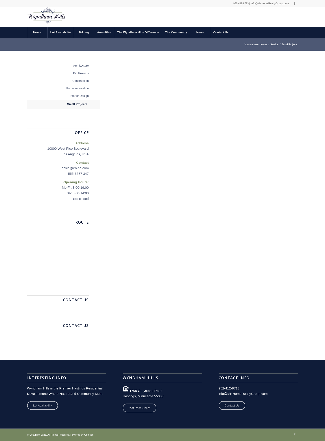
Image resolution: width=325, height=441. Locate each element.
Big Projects (81, 73)
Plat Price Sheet (139, 408)
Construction (80, 80)
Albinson (88, 434)
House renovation (77, 88)
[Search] (288, 32)
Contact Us (232, 405)
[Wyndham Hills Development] (46, 17)
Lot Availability (42, 405)
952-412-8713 (241, 3)
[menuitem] (37, 32)
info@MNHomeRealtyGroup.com (270, 3)
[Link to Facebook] (294, 3)
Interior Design (79, 95)
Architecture (81, 65)
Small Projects (77, 104)
